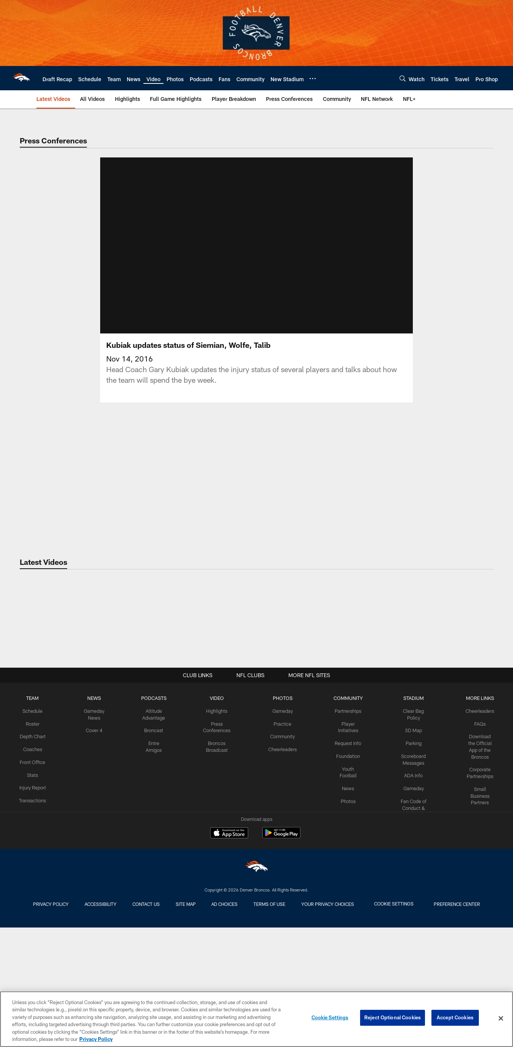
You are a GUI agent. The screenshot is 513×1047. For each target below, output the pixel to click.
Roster (32, 847)
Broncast (151, 853)
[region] (256, 1019)
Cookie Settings (330, 1018)
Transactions (32, 928)
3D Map (408, 847)
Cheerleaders (276, 872)
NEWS (92, 822)
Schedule (31, 835)
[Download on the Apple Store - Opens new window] (229, 958)
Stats (32, 897)
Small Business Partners (478, 910)
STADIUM (408, 822)
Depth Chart (32, 859)
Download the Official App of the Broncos (478, 866)
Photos (341, 922)
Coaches (32, 872)
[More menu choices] (313, 78)
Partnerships (341, 835)
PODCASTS (151, 822)
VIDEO (212, 822)
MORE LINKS (479, 822)
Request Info (341, 866)
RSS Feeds (479, 929)
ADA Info (409, 891)
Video (341, 934)
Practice (277, 847)
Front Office (32, 884)
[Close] (501, 1018)
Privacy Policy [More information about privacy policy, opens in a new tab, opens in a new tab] (96, 1039)
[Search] (403, 78)
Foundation (340, 878)
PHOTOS (277, 822)
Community (276, 859)
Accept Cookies (455, 1018)
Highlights (212, 835)
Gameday (276, 835)
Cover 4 (93, 853)
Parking (408, 859)
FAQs (479, 847)
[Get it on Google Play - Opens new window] (281, 961)
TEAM (32, 822)
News (340, 909)
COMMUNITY (340, 822)
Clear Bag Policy (408, 835)
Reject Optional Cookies (392, 1018)
